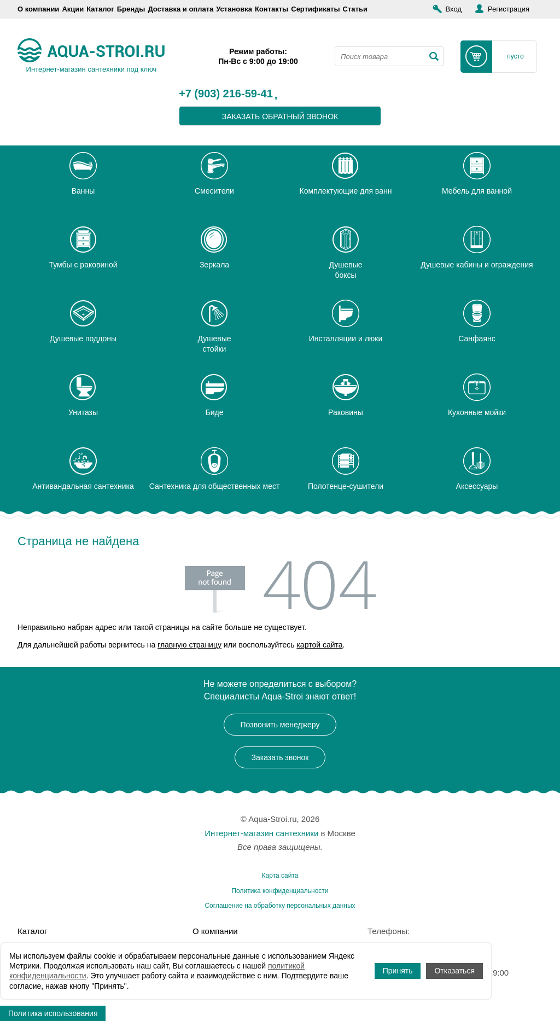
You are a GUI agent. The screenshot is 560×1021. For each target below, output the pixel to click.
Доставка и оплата (180, 9)
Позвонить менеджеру (280, 724)
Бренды (131, 9)
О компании (38, 9)
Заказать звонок (280, 757)
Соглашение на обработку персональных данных (280, 905)
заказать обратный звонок (280, 116)
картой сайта (319, 644)
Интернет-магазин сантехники (261, 833)
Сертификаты (315, 9)
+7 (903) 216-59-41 (226, 94)
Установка (234, 9)
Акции (73, 9)
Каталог (100, 9)
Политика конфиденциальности (279, 891)
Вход (454, 9)
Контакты (271, 9)
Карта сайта (280, 875)
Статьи (355, 9)
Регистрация (508, 9)
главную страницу (189, 644)
